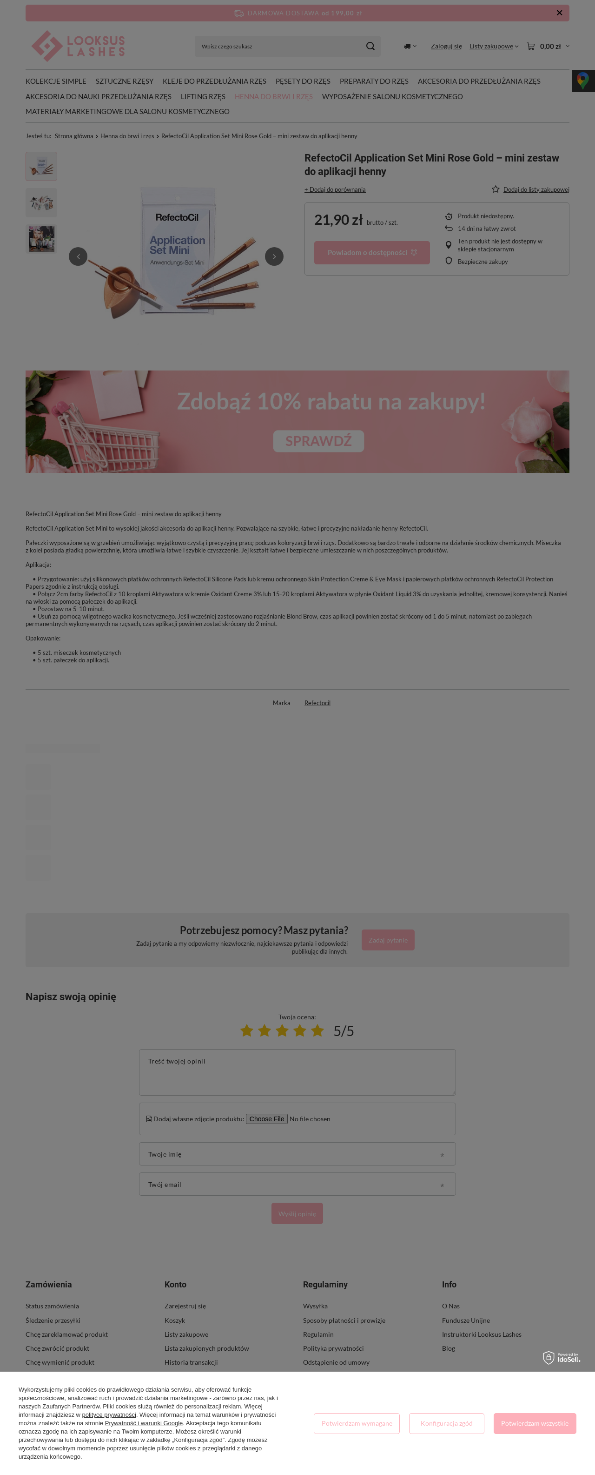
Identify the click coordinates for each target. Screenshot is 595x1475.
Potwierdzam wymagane (357, 1423)
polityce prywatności (109, 1414)
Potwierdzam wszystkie (535, 1423)
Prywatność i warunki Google (144, 1423)
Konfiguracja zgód (447, 1423)
